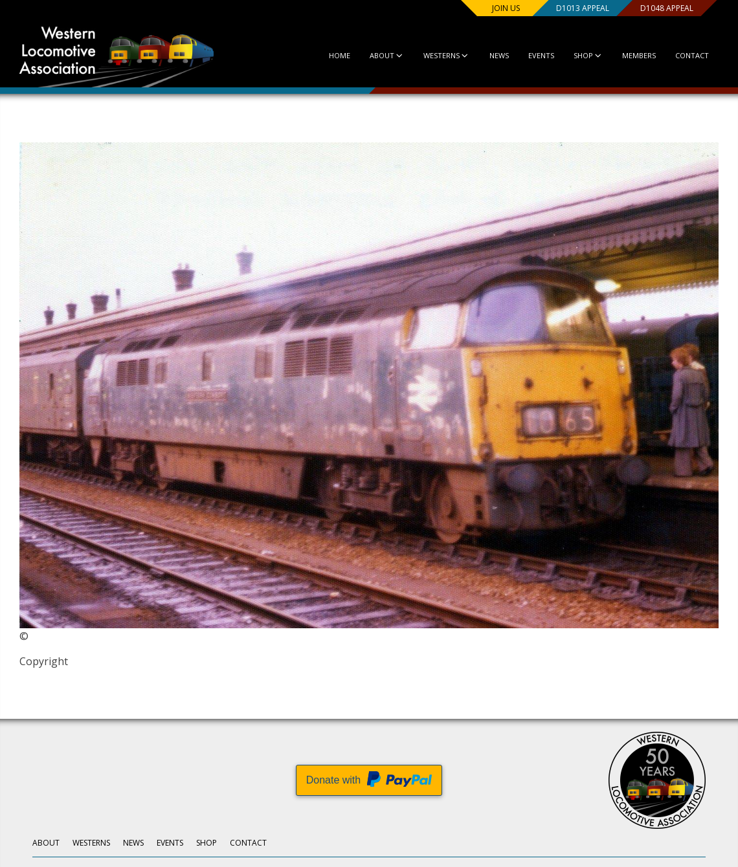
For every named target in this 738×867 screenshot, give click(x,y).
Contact (692, 55)
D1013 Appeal (582, 8)
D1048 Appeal (666, 8)
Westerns (446, 55)
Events (541, 55)
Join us (506, 8)
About (387, 55)
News (499, 55)
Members (639, 55)
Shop (588, 55)
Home (339, 55)
